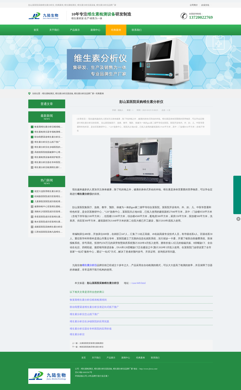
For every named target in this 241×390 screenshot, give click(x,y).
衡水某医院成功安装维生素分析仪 (47, 222)
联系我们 (137, 30)
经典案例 (116, 30)
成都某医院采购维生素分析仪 (46, 227)
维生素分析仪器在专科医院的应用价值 (47, 162)
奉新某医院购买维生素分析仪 (91, 347)
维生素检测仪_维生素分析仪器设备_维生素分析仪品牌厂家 (68, 93)
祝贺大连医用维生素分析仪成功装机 (47, 191)
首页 (36, 30)
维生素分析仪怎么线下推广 (45, 142)
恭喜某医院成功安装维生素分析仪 (47, 217)
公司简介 (194, 5)
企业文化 (205, 5)
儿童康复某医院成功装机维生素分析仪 (47, 201)
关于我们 (54, 30)
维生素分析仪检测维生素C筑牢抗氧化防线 (47, 167)
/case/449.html (138, 283)
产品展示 (75, 30)
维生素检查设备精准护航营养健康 (47, 157)
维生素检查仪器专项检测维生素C (47, 132)
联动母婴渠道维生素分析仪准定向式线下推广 (47, 137)
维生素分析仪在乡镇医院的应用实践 (47, 147)
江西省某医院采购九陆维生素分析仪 (47, 232)
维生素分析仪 (77, 334)
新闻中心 (95, 30)
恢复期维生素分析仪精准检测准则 (47, 127)
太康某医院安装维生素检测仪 (91, 343)
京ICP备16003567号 (83, 372)
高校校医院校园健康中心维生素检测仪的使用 (47, 152)
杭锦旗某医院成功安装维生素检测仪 (47, 196)
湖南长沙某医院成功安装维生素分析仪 (47, 211)
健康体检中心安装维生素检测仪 (47, 206)
